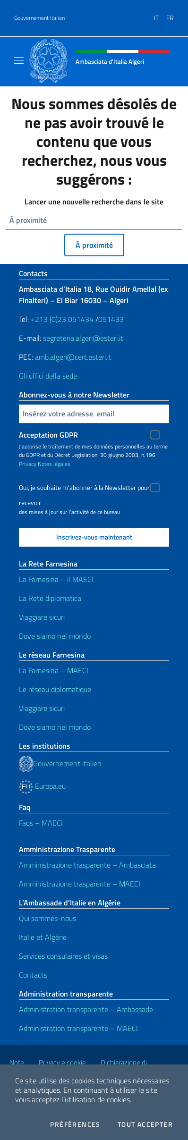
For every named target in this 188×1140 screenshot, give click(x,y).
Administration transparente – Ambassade (86, 1009)
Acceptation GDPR (48, 434)
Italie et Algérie (43, 937)
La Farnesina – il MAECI (56, 579)
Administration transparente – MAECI (78, 1028)
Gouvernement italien (60, 763)
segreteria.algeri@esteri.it (83, 338)
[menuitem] (160, 14)
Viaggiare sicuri (42, 617)
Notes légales (54, 463)
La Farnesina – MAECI (53, 670)
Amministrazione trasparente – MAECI (79, 883)
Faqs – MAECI (41, 822)
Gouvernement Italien (39, 18)
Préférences (75, 1124)
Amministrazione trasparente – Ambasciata (87, 864)
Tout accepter (145, 1124)
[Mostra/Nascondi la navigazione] (19, 60)
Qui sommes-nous (47, 918)
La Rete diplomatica (50, 598)
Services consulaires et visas (63, 956)
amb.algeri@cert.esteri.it (73, 357)
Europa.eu (42, 786)
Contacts (33, 974)
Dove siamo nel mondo (55, 636)
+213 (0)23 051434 (62, 319)
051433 (111, 319)
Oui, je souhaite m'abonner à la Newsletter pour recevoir (84, 488)
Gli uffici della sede (48, 375)
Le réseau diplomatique (55, 689)
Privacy (27, 463)
